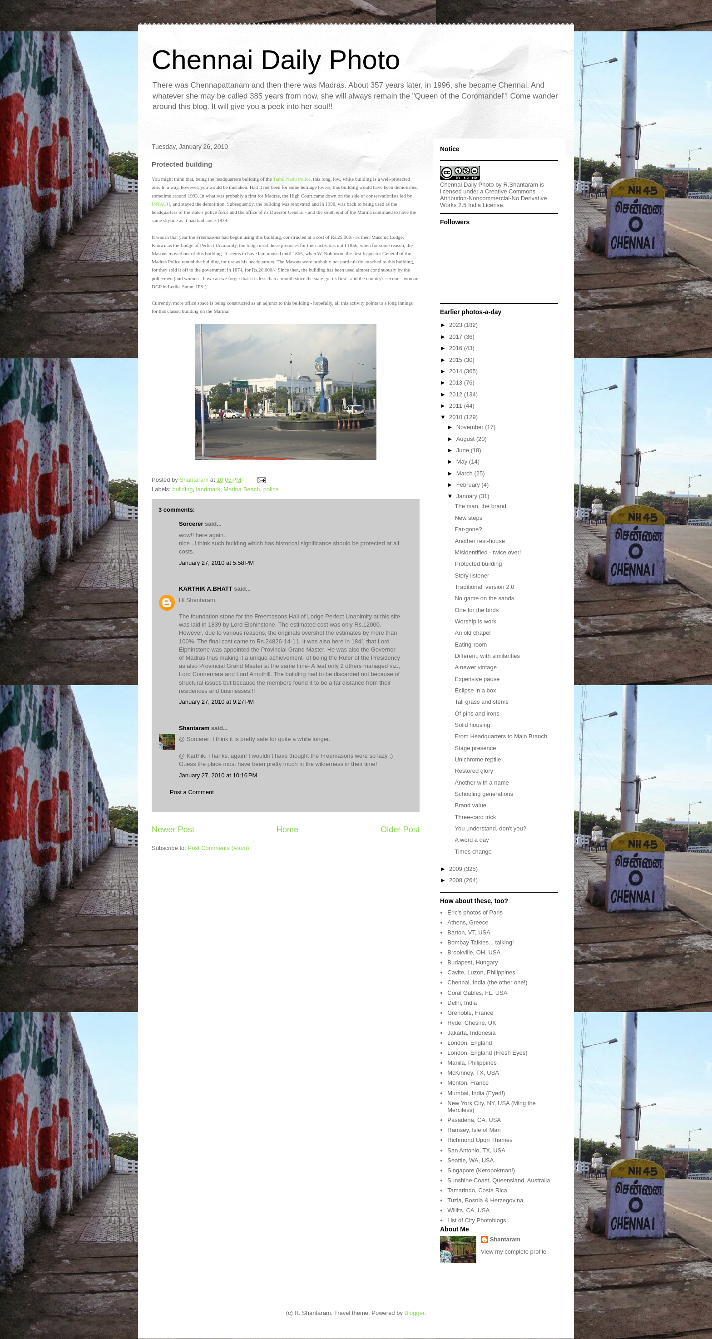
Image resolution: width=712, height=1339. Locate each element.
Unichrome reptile (478, 759)
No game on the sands (484, 598)
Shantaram (194, 728)
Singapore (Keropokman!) (481, 1170)
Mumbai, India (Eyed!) (476, 1093)
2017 (456, 336)
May (462, 461)
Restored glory (474, 770)
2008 (456, 880)
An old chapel (472, 632)
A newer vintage (476, 667)
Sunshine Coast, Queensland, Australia (498, 1180)
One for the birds (477, 610)
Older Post (400, 829)
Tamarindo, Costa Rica (477, 1190)
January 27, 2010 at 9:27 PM (216, 701)
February (469, 484)
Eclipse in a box (475, 690)
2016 (456, 348)
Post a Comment (192, 792)
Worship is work (475, 621)
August (466, 438)
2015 (456, 359)
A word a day (472, 839)
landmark (208, 489)
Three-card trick (475, 817)
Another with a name (482, 782)
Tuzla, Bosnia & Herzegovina (485, 1200)
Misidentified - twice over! (488, 552)
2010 (456, 417)
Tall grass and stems (482, 701)
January (467, 496)
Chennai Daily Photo (276, 59)
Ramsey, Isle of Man (474, 1130)
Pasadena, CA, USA (474, 1120)
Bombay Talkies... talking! (480, 942)
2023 (456, 324)
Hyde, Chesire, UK (471, 1022)
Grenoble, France (470, 1012)
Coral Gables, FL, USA (477, 992)
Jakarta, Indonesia (471, 1032)
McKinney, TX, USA (473, 1072)
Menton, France (468, 1082)
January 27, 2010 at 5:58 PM (216, 562)
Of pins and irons (477, 713)
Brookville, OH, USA (473, 952)
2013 (456, 382)
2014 (456, 371)
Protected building (478, 563)
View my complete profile (513, 1251)
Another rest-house (480, 541)
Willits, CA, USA (468, 1210)
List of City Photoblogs (476, 1220)
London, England (469, 1042)
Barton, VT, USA (468, 932)
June (463, 450)
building (183, 489)
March (465, 473)
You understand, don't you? (490, 828)
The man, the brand (480, 506)
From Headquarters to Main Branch (501, 736)
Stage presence (475, 748)
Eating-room (471, 644)
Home (288, 829)
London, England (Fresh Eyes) (487, 1052)
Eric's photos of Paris (475, 912)
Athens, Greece (467, 922)
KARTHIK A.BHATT (205, 588)
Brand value (470, 805)
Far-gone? (468, 529)
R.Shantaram (521, 184)
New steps (468, 517)
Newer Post (173, 829)
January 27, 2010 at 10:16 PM (218, 775)
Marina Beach (241, 489)
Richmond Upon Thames (480, 1139)
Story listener (472, 575)
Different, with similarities (487, 655)
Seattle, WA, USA (470, 1160)
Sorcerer (191, 523)
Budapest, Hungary (472, 962)
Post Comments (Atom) (218, 848)
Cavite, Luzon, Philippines (481, 972)
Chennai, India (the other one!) (487, 982)
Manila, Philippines (471, 1062)
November (470, 427)
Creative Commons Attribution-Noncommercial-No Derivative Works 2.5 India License (493, 198)
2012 (456, 394)
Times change (473, 851)
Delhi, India (462, 1002)
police (271, 489)
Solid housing (472, 724)
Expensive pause (477, 679)
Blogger (415, 1312)
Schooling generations (484, 794)
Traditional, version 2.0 (484, 586)
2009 (456, 868)
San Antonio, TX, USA (476, 1150)
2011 (456, 405)
